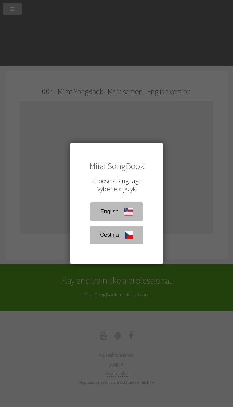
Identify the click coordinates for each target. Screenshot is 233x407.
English (116, 212)
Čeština (116, 235)
